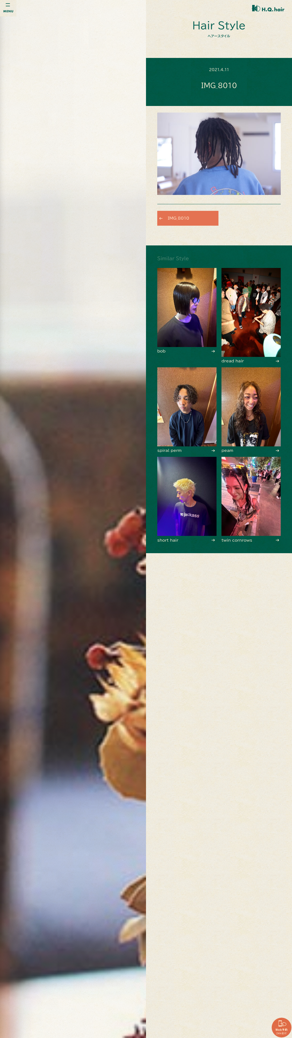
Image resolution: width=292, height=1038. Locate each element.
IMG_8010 (180, 218)
